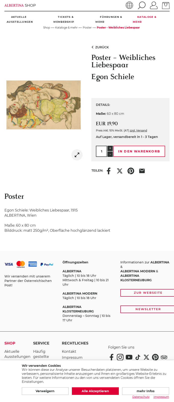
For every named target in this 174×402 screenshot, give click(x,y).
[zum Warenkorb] (166, 5)
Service (41, 343)
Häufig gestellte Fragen (41, 356)
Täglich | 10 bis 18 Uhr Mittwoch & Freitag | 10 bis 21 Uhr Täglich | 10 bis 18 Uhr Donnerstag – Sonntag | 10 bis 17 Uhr (86, 291)
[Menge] (101, 151)
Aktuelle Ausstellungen (17, 354)
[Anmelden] (154, 5)
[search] (141, 5)
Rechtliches (72, 343)
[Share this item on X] (119, 170)
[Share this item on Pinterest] (130, 170)
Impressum (72, 357)
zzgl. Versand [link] (138, 130)
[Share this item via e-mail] (142, 170)
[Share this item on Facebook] (108, 170)
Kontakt (69, 351)
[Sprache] (129, 5)
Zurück (99, 47)
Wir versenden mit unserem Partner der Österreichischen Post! (28, 280)
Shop (9, 343)
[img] (77, 154)
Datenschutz (141, 396)
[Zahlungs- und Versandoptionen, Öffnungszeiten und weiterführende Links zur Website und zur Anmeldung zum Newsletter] (87, 291)
